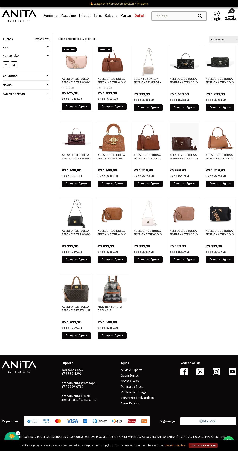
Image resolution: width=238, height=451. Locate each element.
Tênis (97, 15)
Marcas (126, 15)
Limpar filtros (41, 39)
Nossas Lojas (130, 381)
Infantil (84, 15)
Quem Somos (130, 375)
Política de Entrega (134, 392)
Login (216, 18)
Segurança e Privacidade (137, 398)
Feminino (50, 15)
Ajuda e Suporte (131, 370)
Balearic (111, 15)
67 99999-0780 (72, 386)
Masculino (68, 15)
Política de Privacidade (174, 445)
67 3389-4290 (71, 373)
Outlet (139, 15)
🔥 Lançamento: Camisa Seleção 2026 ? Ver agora (119, 3)
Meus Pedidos (130, 403)
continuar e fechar (203, 445)
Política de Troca (132, 386)
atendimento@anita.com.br (79, 399)
